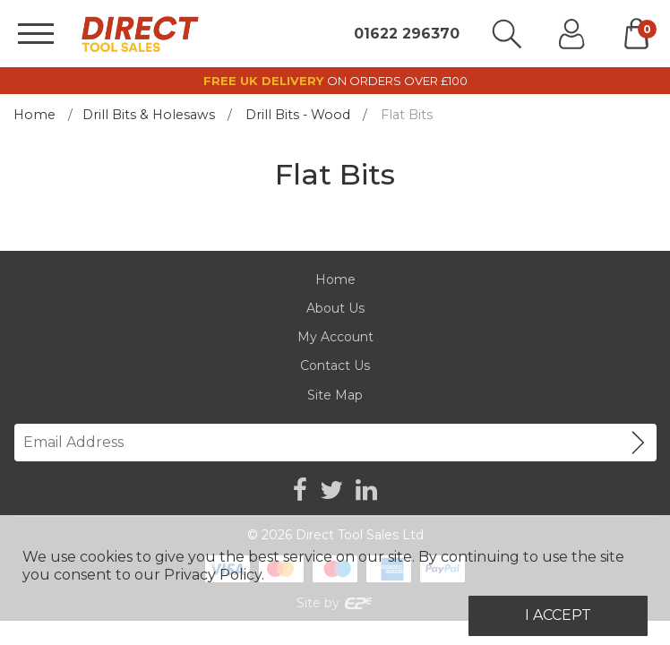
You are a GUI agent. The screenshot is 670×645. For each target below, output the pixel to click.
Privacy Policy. (214, 574)
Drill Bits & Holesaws (148, 115)
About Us (335, 308)
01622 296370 (407, 34)
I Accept (558, 615)
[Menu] (36, 33)
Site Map (335, 395)
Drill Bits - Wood (297, 115)
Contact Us (335, 365)
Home (34, 115)
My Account (335, 337)
